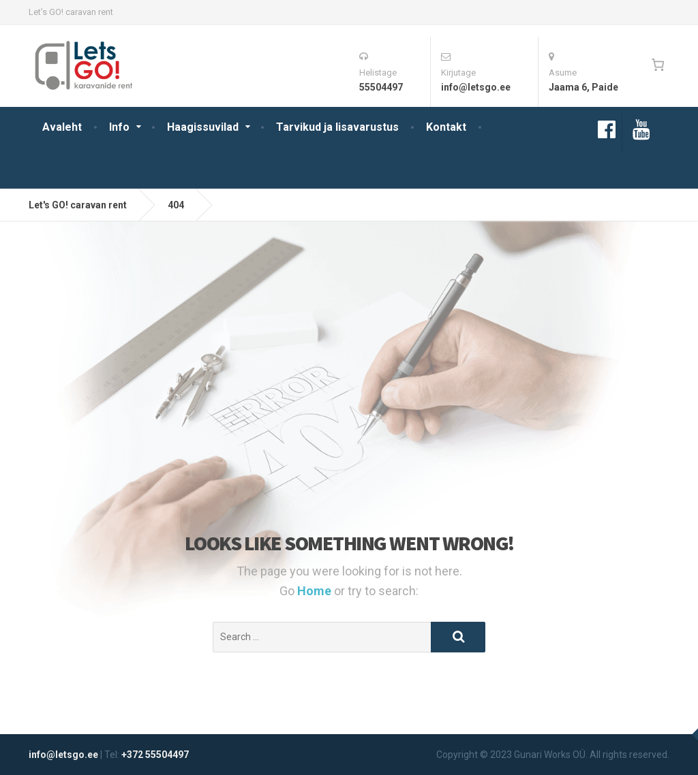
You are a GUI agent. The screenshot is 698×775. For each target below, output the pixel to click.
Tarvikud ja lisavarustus (337, 127)
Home (315, 591)
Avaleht (62, 127)
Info (119, 127)
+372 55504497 (155, 754)
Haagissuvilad (203, 127)
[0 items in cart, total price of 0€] (657, 64)
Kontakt (446, 127)
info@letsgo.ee (63, 754)
